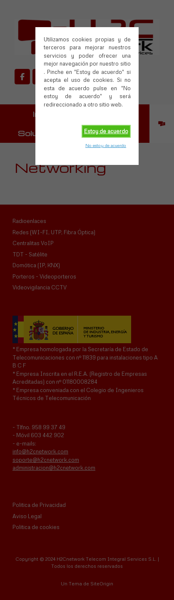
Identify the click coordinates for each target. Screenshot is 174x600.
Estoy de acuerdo (106, 131)
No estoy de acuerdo (105, 145)
